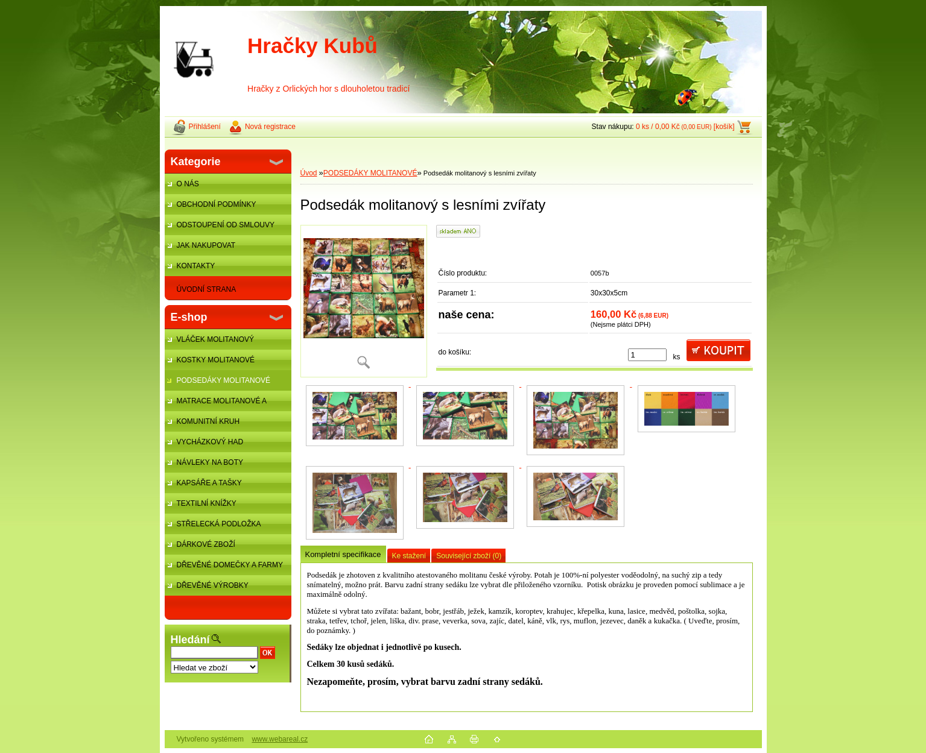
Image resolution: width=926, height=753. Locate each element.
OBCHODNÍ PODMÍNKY (216, 204)
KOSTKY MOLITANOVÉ (216, 360)
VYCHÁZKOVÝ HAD (210, 442)
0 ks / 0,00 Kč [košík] (685, 126)
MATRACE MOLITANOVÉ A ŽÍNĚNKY (216, 404)
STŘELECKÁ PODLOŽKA (219, 524)
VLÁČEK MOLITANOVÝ (215, 339)
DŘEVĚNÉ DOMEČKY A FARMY (230, 565)
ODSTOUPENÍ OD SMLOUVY (225, 225)
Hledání (190, 640)
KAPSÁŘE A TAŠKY (209, 483)
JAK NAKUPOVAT (206, 245)
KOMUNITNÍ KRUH (208, 421)
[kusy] (647, 354)
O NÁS (188, 184)
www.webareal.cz (280, 739)
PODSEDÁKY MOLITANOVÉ (224, 380)
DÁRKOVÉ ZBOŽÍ (206, 544)
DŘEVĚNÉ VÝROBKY (213, 585)
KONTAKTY (196, 266)
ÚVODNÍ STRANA (206, 289)
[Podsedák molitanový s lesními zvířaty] (364, 301)
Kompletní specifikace (343, 554)
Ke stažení (409, 556)
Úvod (308, 173)
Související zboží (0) (468, 556)
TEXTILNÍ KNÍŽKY (206, 503)
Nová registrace (270, 126)
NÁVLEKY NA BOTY (210, 462)
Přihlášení (205, 126)
